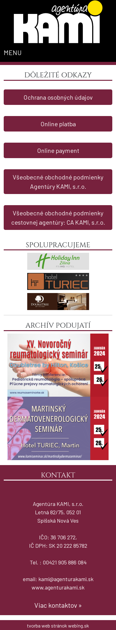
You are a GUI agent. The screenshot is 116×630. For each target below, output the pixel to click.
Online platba (58, 123)
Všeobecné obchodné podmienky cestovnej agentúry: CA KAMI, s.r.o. (58, 217)
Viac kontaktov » (58, 605)
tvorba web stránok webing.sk (58, 625)
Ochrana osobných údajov (58, 97)
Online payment (58, 150)
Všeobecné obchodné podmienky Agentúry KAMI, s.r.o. (58, 181)
